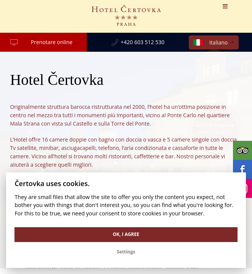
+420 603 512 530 (142, 42)
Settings (126, 252)
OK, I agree (126, 234)
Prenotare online (52, 42)
